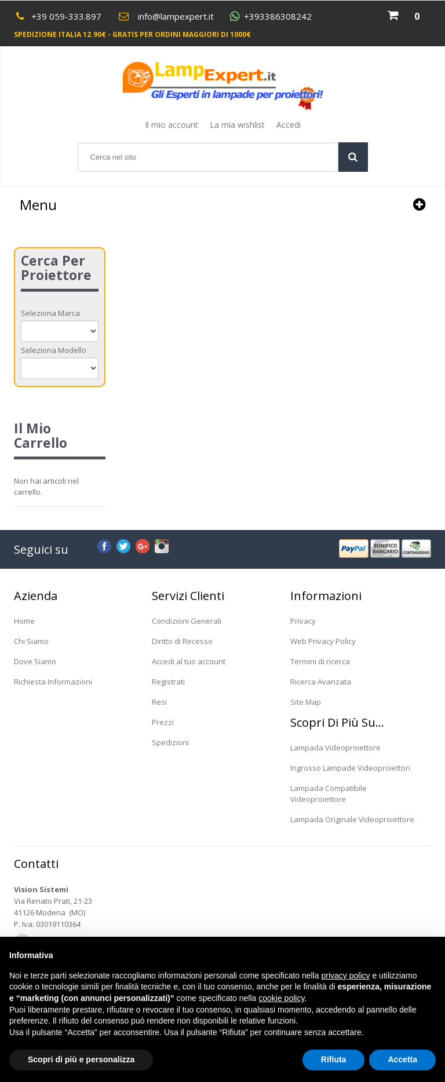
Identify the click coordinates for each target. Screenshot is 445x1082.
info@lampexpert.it (176, 16)
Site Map (305, 702)
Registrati (168, 681)
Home (24, 621)
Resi (159, 702)
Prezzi (163, 722)
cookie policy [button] (281, 998)
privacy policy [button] (346, 975)
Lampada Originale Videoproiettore (352, 819)
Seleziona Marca (50, 313)
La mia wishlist (237, 124)
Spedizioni (170, 742)
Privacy (303, 621)
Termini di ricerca (320, 661)
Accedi (288, 124)
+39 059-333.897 (66, 16)
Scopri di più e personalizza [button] (81, 1059)
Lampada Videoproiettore (335, 747)
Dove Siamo (35, 661)
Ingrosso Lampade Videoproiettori (350, 768)
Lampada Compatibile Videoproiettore (328, 793)
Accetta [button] (402, 1059)
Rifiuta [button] (333, 1059)
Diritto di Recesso (182, 641)
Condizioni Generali (186, 621)
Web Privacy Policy (323, 641)
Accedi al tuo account (188, 661)
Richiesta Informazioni (53, 681)
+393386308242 (278, 16)
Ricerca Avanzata (320, 681)
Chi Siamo (31, 641)
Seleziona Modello (53, 350)
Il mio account (171, 124)
